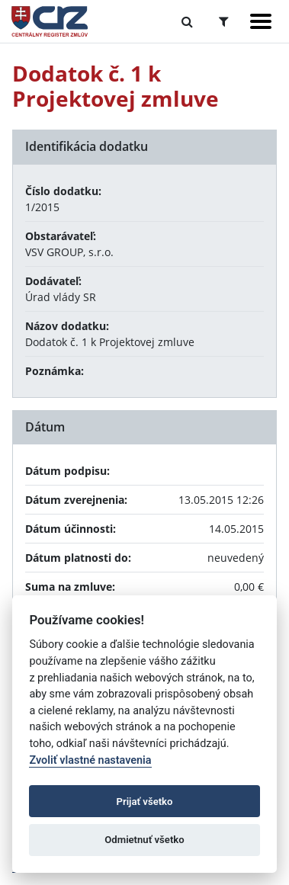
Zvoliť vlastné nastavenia (90, 760)
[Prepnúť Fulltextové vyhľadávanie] (187, 21)
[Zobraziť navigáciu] (261, 21)
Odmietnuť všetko (144, 839)
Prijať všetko (145, 801)
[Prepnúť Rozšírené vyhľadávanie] (224, 21)
